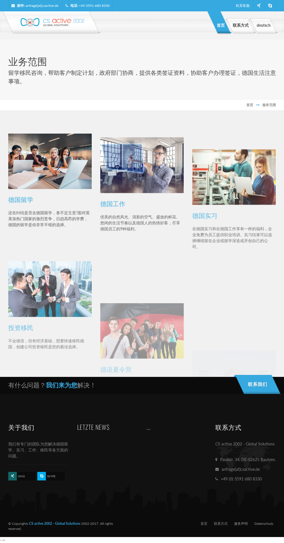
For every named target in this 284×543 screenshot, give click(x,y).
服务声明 (241, 523)
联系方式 (221, 523)
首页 (249, 105)
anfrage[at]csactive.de (42, 5)
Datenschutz (263, 523)
